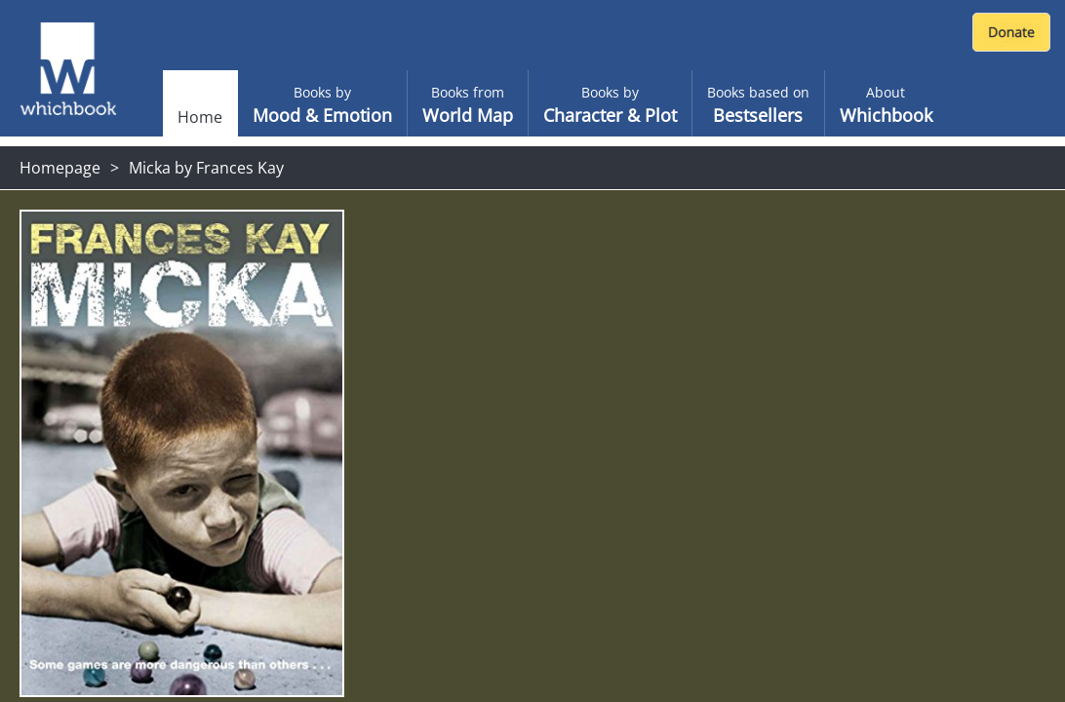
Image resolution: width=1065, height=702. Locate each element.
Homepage (60, 167)
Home (200, 117)
